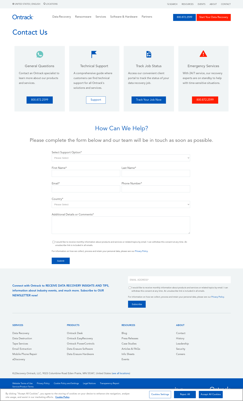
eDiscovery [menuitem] (18, 359)
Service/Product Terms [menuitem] (23, 387)
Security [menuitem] (180, 349)
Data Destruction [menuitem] (22, 338)
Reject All (185, 394)
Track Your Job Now (148, 100)
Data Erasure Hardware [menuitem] (80, 354)
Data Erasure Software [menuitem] (80, 349)
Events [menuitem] (125, 359)
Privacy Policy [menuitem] (43, 384)
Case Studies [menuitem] (129, 344)
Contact (226, 4)
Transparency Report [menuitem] (109, 384)
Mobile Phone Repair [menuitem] (24, 354)
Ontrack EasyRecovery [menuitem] (80, 338)
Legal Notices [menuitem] (89, 384)
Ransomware (83, 17)
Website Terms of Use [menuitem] (22, 384)
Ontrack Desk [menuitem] (75, 333)
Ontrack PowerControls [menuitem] (80, 344)
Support (96, 100)
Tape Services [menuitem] (20, 344)
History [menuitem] (180, 338)
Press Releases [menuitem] (130, 338)
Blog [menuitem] (124, 333)
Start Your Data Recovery (213, 17)
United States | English (26, 4)
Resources (188, 4)
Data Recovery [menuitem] (20, 333)
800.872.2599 (184, 17)
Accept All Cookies (211, 394)
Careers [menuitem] (180, 354)
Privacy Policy (141, 251)
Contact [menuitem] (180, 333)
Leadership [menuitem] (182, 344)
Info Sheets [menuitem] (128, 354)
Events (201, 4)
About (213, 4)
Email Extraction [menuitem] (22, 349)
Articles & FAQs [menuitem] (131, 349)
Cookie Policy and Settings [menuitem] (66, 384)
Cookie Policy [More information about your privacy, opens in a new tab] (62, 397)
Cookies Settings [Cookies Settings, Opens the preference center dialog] (160, 394)
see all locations (120, 373)
